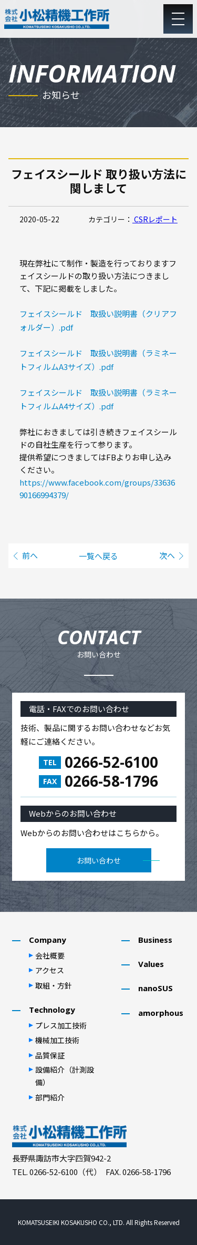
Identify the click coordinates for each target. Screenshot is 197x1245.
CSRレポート (155, 219)
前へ (30, 555)
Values (151, 964)
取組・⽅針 (53, 985)
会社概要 (50, 955)
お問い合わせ (99, 860)
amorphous (160, 1012)
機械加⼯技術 (57, 1040)
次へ (167, 555)
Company (47, 939)
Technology (52, 1009)
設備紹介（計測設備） (64, 1076)
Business (155, 939)
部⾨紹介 (50, 1097)
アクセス (49, 970)
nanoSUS (155, 988)
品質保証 (50, 1055)
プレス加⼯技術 (61, 1025)
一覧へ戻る (98, 555)
